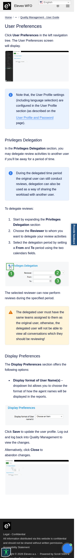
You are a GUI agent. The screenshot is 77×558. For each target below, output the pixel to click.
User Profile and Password (35, 117)
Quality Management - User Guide (39, 17)
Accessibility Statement (16, 547)
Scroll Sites (60, 553)
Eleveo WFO (23, 5)
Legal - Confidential (14, 534)
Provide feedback (74, 234)
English (46, 2)
